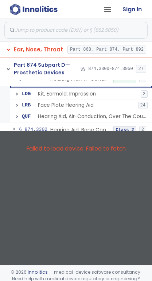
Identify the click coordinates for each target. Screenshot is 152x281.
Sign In (132, 9)
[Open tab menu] (107, 9)
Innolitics (38, 272)
